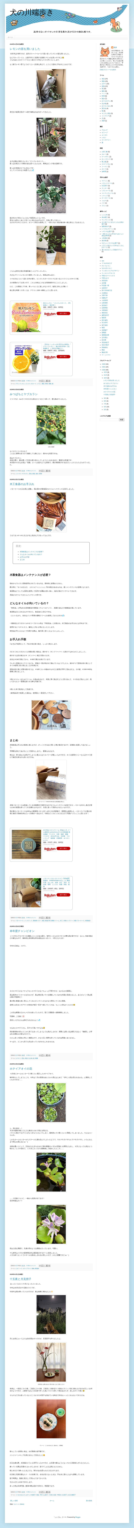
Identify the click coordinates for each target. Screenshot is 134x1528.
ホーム (10, 37)
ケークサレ (105, 157)
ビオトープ (18, 1268)
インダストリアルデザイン (110, 271)
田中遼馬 (105, 320)
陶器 (103, 350)
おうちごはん (106, 106)
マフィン (105, 181)
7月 (105, 404)
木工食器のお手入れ (22, 484)
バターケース (19, 920)
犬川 (115, 47)
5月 (105, 409)
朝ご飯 (104, 162)
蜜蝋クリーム (55, 920)
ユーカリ (105, 135)
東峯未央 (105, 313)
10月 (105, 378)
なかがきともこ (107, 268)
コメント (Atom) (19, 1504)
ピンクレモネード (31, 383)
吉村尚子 (105, 288)
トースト (105, 166)
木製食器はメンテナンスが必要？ (32, 552)
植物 (50, 383)
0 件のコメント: (31, 380)
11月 (105, 375)
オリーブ (105, 132)
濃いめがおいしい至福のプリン (112, 250)
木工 (61, 920)
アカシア (105, 130)
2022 (104, 364)
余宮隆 (104, 283)
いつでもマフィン (107, 229)
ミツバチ (18, 473)
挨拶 (103, 121)
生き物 (30, 1058)
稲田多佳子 (105, 226)
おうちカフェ (106, 101)
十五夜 (51, 1495)
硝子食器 (105, 325)
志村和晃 (105, 308)
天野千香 (105, 295)
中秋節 (59, 1495)
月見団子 (33, 1495)
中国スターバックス (108, 275)
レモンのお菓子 (107, 231)
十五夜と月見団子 (20, 1279)
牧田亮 (104, 318)
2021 (104, 367)
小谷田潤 (105, 300)
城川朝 (104, 240)
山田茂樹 (105, 303)
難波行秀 (48, 920)
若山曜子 (105, 217)
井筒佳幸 (105, 280)
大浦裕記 (105, 293)
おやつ (28, 1495)
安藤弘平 (105, 298)
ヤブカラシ (25, 473)
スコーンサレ (106, 164)
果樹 (46, 383)
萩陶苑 (104, 332)
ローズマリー (106, 140)
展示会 (104, 108)
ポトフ (104, 169)
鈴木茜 (104, 340)
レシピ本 (105, 215)
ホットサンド (106, 159)
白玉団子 (64, 1495)
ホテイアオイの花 (21, 1068)
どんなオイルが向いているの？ (31, 554)
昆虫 (30, 473)
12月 (105, 372)
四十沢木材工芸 (107, 290)
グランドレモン (20, 383)
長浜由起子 (105, 342)
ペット (104, 93)
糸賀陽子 (105, 330)
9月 (105, 398)
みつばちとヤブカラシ (24, 394)
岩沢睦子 (105, 305)
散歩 (37, 473)
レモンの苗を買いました (25, 48)
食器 (43, 920)
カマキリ (18, 1058)
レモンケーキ (106, 191)
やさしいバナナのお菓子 (110, 243)
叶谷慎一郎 (105, 285)
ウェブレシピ (106, 220)
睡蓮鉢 (37, 1268)
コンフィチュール (107, 193)
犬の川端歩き (32, 12)
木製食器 (87, 920)
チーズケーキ (106, 198)
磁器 (103, 327)
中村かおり (105, 278)
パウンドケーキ (107, 183)
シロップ (105, 196)
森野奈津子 (105, 315)
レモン (39, 383)
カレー (104, 154)
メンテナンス (28, 920)
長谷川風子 (105, 345)
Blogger (77, 1517)
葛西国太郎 (105, 335)
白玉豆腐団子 (72, 1495)
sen (103, 261)
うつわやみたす (20, 1495)
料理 (103, 96)
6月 (105, 407)
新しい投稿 (14, 1501)
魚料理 (104, 171)
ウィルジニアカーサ (108, 273)
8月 (105, 401)
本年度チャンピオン (22, 931)
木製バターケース (79, 920)
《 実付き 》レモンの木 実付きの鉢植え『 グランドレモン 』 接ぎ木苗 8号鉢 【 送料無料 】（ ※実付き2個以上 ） (57, 346)
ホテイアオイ (27, 1268)
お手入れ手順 (24, 557)
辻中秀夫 (105, 337)
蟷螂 (36, 1058)
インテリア (105, 116)
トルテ (104, 200)
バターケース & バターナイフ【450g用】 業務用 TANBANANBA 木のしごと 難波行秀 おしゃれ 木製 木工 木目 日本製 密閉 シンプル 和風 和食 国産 (56, 882)
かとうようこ (106, 266)
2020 (104, 370)
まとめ (22, 560)
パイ (103, 203)
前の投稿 (89, 1501)
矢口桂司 (105, 322)
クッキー (105, 188)
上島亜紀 (105, 238)
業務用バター (37, 920)
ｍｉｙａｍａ (106, 355)
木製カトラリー (68, 920)
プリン (104, 205)
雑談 (33, 473)
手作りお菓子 (44, 1495)
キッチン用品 (106, 113)
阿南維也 (105, 347)
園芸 (43, 383)
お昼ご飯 (105, 152)
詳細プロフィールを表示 (108, 70)
